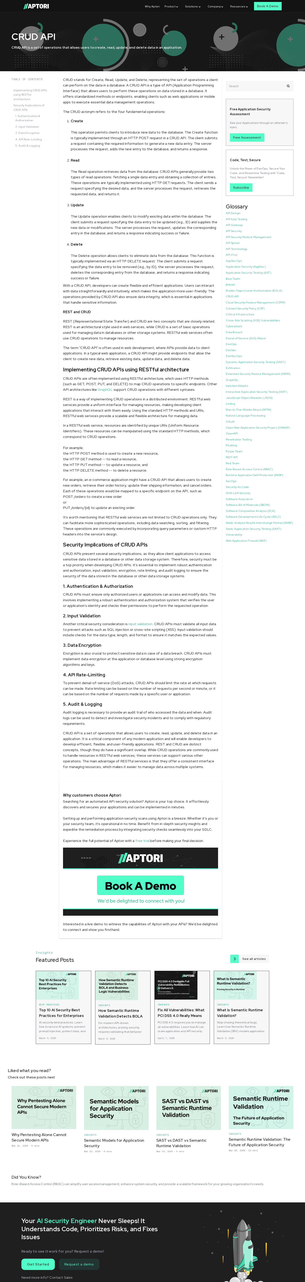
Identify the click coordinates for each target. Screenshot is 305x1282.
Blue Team (233, 278)
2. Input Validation (27, 126)
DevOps (231, 344)
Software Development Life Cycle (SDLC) (253, 516)
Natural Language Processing (245, 415)
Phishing (231, 445)
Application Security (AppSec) (246, 266)
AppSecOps (234, 261)
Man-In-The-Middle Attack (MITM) (248, 409)
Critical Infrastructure (240, 314)
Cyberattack (234, 326)
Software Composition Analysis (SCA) (250, 511)
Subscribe (241, 187)
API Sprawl (232, 243)
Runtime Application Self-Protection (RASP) (254, 475)
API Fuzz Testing (236, 219)
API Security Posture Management (248, 237)
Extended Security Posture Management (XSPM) (258, 374)
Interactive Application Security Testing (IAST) (256, 392)
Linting (230, 403)
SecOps (231, 481)
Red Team (232, 463)
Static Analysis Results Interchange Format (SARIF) (259, 523)
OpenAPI (232, 433)
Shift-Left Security (238, 493)
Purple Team (234, 451)
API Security (234, 231)
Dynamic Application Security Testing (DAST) (256, 362)
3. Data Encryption (27, 133)
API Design (233, 213)
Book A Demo (268, 6)
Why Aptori (152, 6)
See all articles (254, 959)
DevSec (231, 350)
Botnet (230, 284)
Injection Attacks (237, 385)
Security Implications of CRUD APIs (28, 107)
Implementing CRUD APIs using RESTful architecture (30, 95)
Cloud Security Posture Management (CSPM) (255, 302)
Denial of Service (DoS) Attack (246, 338)
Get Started (38, 1264)
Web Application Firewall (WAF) (246, 540)
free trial (142, 840)
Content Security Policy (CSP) (245, 308)
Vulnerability (234, 534)
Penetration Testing (239, 439)
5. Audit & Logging (27, 145)
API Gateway (234, 225)
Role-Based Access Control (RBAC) (249, 469)
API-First (231, 255)
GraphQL (105, 389)
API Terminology (236, 249)
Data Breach (234, 332)
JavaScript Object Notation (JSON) (249, 398)
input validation (140, 624)
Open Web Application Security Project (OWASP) (258, 427)
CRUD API (232, 296)
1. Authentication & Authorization (27, 118)
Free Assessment (247, 137)
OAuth (230, 421)
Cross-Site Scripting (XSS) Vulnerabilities (253, 320)
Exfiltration (233, 368)
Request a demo (79, 1264)
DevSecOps (234, 356)
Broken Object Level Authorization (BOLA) (254, 290)
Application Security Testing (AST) (248, 272)
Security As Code (237, 487)
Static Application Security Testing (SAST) (253, 529)
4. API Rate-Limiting (28, 139)
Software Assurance (239, 499)
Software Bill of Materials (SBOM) (248, 505)
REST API (232, 457)
